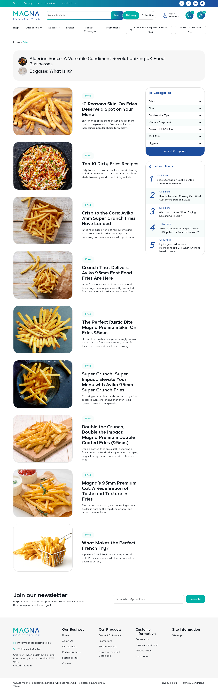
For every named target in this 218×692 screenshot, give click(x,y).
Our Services (69, 647)
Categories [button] (32, 28)
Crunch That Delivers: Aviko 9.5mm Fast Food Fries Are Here (107, 273)
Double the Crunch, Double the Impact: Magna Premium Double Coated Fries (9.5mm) (108, 435)
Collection (147, 15)
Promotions (113, 28)
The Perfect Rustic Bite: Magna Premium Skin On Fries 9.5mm (109, 327)
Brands (70, 28)
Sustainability (69, 658)
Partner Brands (108, 647)
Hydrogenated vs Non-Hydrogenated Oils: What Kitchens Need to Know (179, 248)
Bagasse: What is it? (50, 71)
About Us (67, 641)
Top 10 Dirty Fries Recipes (101, 164)
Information (142, 656)
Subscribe (195, 599)
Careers (66, 664)
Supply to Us (31, 3)
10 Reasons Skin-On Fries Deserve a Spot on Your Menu (109, 109)
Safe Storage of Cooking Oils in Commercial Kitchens (175, 182)
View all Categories (175, 151)
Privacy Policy (144, 651)
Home (16, 42)
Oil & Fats (162, 176)
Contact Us (68, 3)
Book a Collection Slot (190, 30)
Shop (16, 3)
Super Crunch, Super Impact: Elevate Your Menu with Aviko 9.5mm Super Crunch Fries (107, 382)
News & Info (50, 3)
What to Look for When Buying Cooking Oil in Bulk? (177, 214)
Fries (88, 96)
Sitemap (177, 635)
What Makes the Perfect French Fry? (109, 546)
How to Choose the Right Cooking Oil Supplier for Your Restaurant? (179, 231)
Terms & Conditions (147, 645)
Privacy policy (169, 683)
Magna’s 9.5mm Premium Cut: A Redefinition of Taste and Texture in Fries (109, 491)
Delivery (131, 15)
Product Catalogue (90, 30)
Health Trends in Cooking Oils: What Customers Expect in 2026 (180, 198)
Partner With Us (71, 652)
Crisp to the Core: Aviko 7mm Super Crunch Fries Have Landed (109, 218)
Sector (52, 28)
